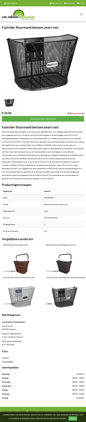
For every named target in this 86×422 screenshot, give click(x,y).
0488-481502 (10, 3)
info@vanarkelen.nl (15, 337)
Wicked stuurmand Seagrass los (15, 245)
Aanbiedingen (8, 362)
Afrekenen (69, 3)
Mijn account (56, 3)
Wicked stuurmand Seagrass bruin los (61, 245)
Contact (5, 358)
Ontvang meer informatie (43, 118)
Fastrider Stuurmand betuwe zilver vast (18, 277)
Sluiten (73, 419)
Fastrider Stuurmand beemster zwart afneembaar (65, 277)
